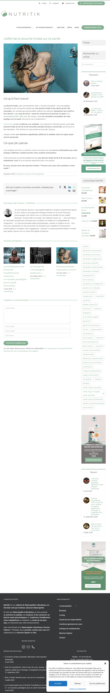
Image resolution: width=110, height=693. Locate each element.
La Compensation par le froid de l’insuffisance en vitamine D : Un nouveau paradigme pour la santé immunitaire (28, 686)
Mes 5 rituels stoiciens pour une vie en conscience (96, 527)
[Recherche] (83, 64)
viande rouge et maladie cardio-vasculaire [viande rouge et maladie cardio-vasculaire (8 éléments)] (93, 393)
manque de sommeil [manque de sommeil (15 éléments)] (91, 350)
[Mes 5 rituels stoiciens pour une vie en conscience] (86, 524)
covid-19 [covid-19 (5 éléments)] (100, 296)
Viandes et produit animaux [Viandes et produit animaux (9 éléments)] (93, 403)
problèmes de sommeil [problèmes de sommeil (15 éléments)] (92, 362)
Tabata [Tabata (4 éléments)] (98, 379)
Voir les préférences (97, 683)
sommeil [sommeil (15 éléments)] (87, 379)
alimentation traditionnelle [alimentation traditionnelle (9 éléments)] (93, 267)
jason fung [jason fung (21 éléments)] (88, 337)
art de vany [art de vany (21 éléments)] (88, 279)
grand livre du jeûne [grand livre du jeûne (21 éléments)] (91, 325)
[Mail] (28, 646)
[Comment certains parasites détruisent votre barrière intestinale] (86, 479)
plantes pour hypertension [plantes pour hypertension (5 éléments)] (93, 358)
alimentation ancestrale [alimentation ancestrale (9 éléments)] (92, 250)
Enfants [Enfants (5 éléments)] (97, 308)
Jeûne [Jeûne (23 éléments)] (99, 337)
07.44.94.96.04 (85, 657)
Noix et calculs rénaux (97, 82)
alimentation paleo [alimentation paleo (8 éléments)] (90, 263)
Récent (93, 472)
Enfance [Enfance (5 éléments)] (87, 308)
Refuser (78, 683)
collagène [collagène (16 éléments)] (87, 296)
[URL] (37, 335)
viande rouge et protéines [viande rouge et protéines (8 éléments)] (93, 399)
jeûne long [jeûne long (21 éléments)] (88, 346)
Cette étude (8, 124)
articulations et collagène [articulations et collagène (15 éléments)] (93, 283)
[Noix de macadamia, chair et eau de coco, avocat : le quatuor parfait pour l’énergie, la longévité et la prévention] (86, 498)
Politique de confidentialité (77, 689)
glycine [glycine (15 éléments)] (87, 321)
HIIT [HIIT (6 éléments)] (85, 329)
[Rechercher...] (93, 64)
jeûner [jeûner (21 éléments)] (99, 346)
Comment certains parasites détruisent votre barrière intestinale (97, 484)
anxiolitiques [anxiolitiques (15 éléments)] (88, 275)
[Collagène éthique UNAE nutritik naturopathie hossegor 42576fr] (93, 543)
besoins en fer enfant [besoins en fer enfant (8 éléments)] (91, 288)
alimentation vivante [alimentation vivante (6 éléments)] (91, 271)
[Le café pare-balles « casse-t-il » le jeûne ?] (86, 109)
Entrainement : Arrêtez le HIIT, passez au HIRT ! (97, 96)
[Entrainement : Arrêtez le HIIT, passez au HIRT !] (86, 93)
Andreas (30, 203)
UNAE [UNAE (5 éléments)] (86, 383)
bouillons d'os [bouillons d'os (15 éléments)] (89, 292)
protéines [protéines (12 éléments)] (87, 366)
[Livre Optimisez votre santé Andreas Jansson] (93, 125)
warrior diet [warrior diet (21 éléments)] (88, 407)
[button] (105, 663)
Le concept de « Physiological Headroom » (37, 269)
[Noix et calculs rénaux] (86, 81)
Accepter (57, 683)
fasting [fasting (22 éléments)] (86, 313)
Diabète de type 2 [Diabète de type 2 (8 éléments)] (90, 304)
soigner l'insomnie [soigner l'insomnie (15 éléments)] (90, 375)
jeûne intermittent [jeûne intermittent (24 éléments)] (90, 342)
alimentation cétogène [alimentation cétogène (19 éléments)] (92, 259)
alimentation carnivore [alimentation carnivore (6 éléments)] (91, 254)
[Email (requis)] (37, 331)
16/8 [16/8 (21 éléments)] (86, 246)
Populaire (93, 75)
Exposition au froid (23, 174)
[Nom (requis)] (37, 326)
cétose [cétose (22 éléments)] (86, 300)
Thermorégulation (37, 174)
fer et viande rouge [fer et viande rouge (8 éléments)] (90, 317)
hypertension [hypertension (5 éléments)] (96, 329)
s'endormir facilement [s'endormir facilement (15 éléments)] (92, 371)
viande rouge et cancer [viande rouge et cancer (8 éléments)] (92, 387)
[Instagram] (23, 646)
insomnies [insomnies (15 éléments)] (88, 333)
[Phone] (33, 646)
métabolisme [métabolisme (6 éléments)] (88, 354)
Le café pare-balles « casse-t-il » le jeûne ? (97, 110)
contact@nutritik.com (84, 659)
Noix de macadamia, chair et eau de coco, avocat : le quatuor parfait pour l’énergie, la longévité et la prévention (97, 506)
